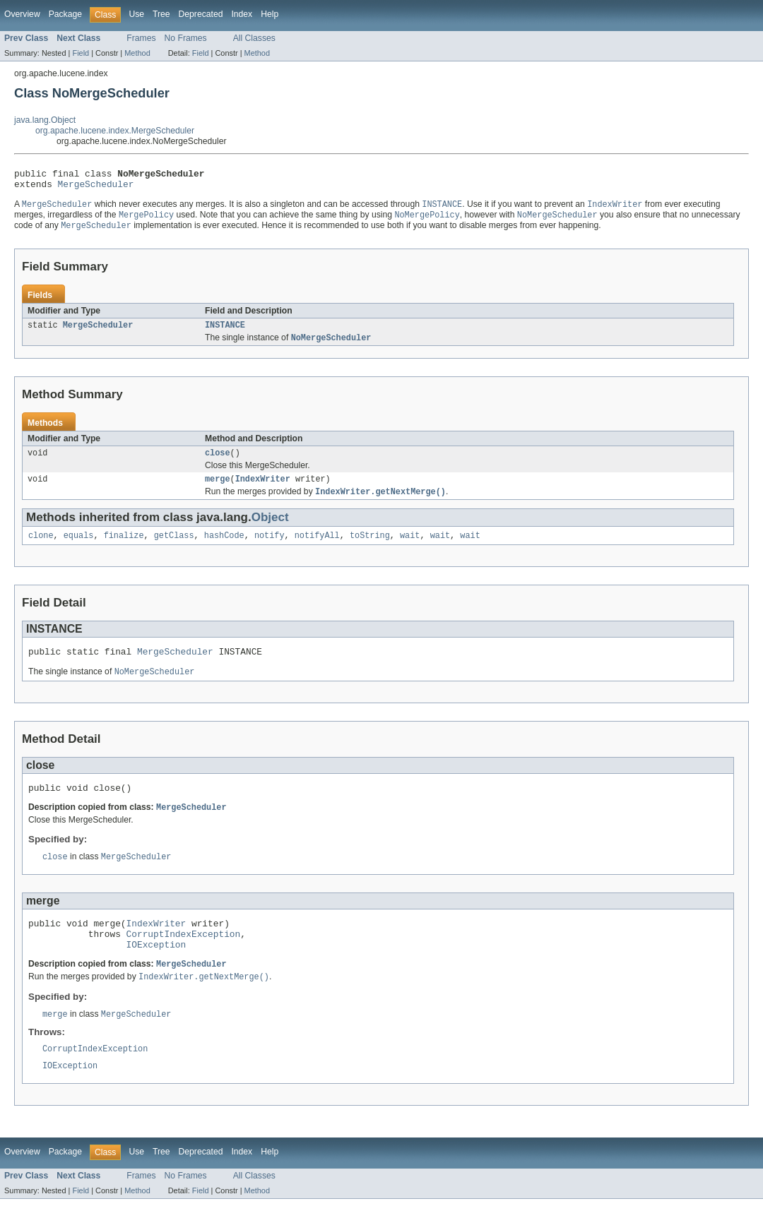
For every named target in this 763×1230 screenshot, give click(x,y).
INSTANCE (225, 332)
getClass (174, 548)
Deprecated (201, 14)
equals (79, 548)
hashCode (224, 548)
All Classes (254, 38)
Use (136, 14)
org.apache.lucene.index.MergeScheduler (114, 131)
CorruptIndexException (183, 957)
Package (65, 14)
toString (370, 548)
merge (217, 490)
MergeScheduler (96, 187)
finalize (124, 548)
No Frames (186, 38)
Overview (22, 14)
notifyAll (317, 548)
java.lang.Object (45, 120)
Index (241, 14)
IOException (156, 970)
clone (41, 548)
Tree (161, 14)
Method (137, 53)
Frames (140, 38)
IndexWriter (262, 490)
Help (269, 14)
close (217, 462)
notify (269, 548)
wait (410, 548)
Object (270, 529)
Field (80, 53)
